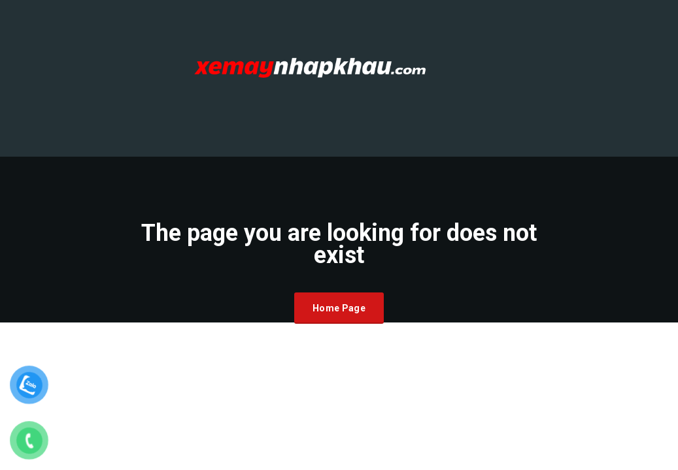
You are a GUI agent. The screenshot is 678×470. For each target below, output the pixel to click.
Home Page (339, 308)
